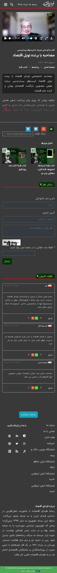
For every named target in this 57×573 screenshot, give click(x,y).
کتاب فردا (23, 67)
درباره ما (50, 425)
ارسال (7, 261)
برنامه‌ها (35, 67)
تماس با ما (49, 431)
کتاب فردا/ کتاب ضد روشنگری (17, 167)
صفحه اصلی (49, 67)
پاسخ (50, 318)
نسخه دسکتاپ (28, 414)
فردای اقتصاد (28, 4)
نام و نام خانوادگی (45, 198)
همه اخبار (50, 437)
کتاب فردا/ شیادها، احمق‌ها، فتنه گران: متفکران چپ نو (46, 169)
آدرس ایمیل (49, 213)
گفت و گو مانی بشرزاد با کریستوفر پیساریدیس (36, 50)
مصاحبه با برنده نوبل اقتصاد (34, 55)
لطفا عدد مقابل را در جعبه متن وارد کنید (32, 247)
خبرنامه (51, 443)
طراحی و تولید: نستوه (30, 571)
